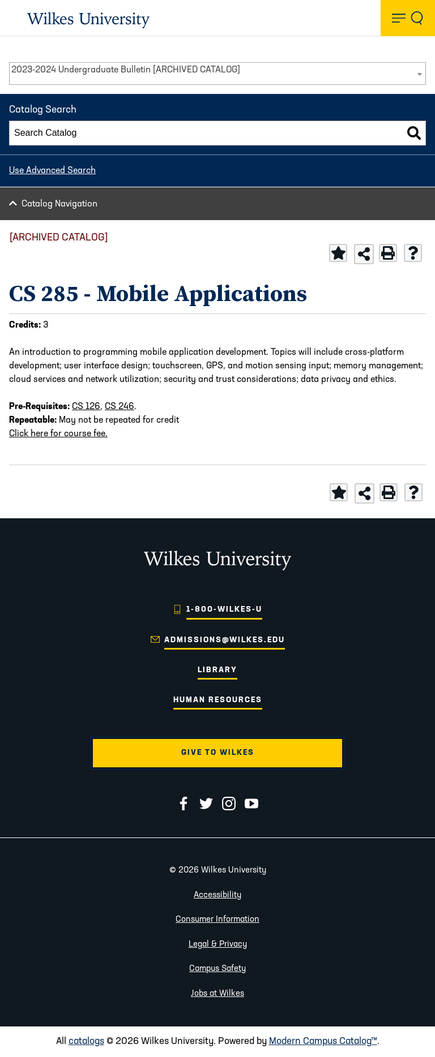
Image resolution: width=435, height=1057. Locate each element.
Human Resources (217, 700)
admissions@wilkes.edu (224, 640)
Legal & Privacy (218, 944)
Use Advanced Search (52, 170)
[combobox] (217, 73)
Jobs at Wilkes (217, 994)
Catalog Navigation (59, 204)
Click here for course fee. (58, 434)
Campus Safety (217, 969)
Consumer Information (217, 920)
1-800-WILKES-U (224, 609)
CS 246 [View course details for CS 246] (119, 406)
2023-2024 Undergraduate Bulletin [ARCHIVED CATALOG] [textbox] (125, 70)
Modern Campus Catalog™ (323, 1041)
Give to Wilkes (217, 753)
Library (217, 670)
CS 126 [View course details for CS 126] (86, 406)
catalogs (86, 1041)
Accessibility (217, 895)
